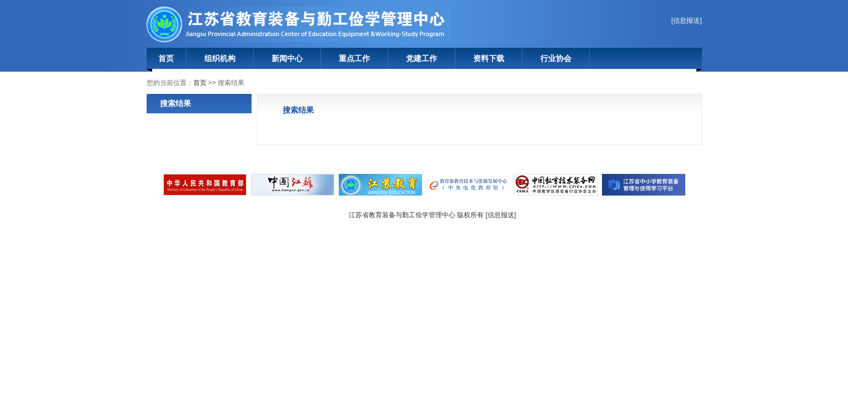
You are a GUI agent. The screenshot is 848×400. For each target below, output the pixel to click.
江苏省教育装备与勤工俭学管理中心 (299, 24)
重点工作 (354, 58)
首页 (166, 58)
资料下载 (488, 58)
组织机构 (219, 58)
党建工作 (421, 58)
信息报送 (686, 20)
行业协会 (555, 58)
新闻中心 (287, 58)
